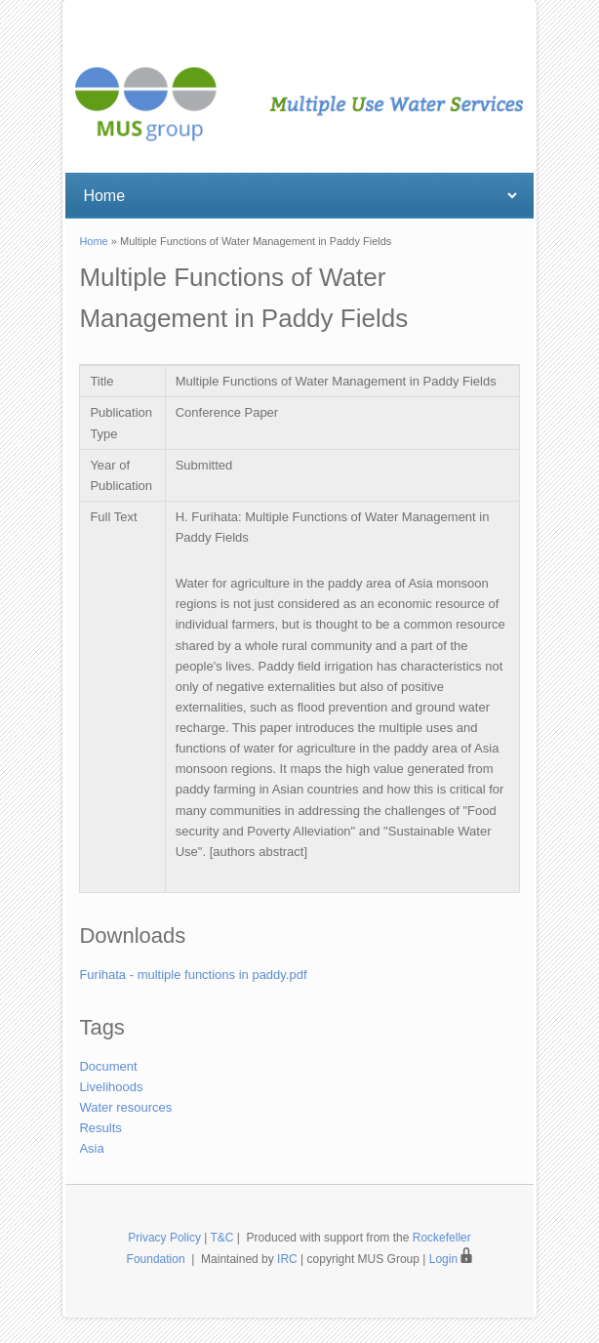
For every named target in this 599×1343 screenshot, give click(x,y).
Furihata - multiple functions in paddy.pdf (192, 974)
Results (100, 1127)
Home (93, 241)
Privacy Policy (164, 1237)
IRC (287, 1259)
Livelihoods (110, 1086)
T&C (222, 1237)
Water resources (125, 1107)
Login (451, 1259)
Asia (91, 1148)
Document (108, 1066)
